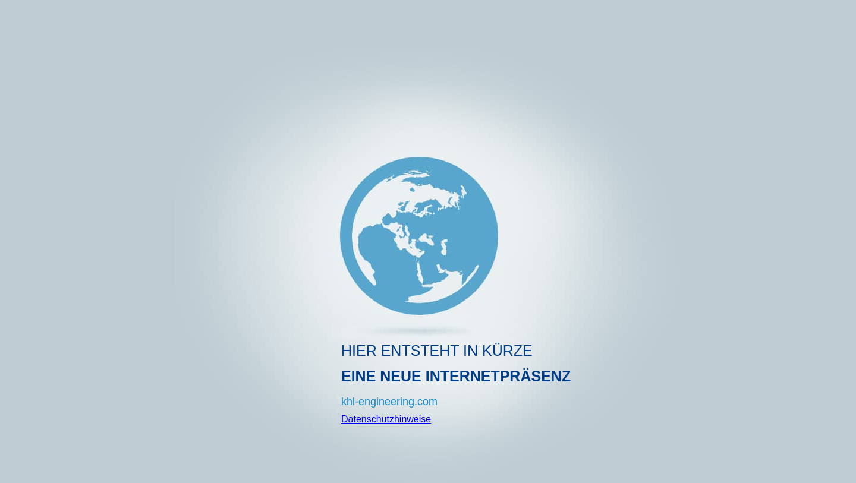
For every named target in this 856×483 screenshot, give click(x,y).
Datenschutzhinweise (386, 419)
